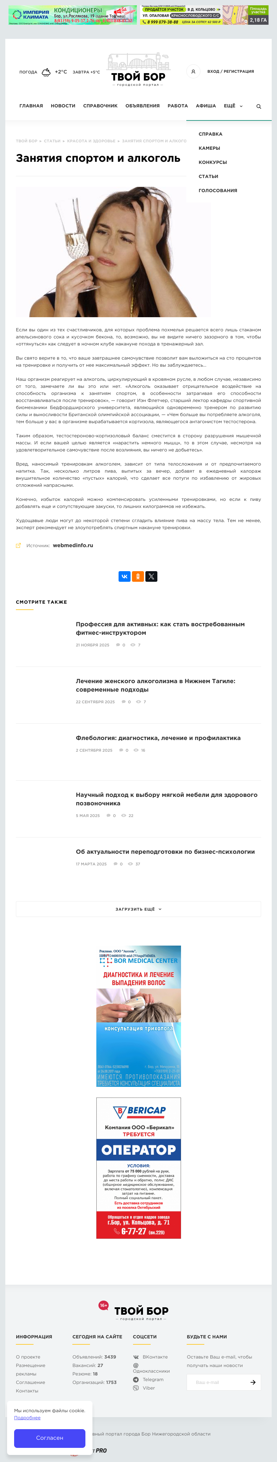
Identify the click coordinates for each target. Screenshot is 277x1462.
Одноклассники (151, 1372)
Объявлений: (94, 1358)
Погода (28, 72)
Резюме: (85, 1375)
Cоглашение (30, 1383)
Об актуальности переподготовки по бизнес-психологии (165, 852)
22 (131, 816)
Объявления (142, 106)
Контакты (27, 1391)
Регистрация (239, 71)
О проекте (28, 1358)
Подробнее (27, 1418)
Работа (178, 106)
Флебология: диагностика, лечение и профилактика (158, 738)
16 (143, 750)
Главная (31, 106)
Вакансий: (87, 1366)
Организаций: (94, 1383)
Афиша (206, 106)
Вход (213, 71)
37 (138, 864)
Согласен (49, 1438)
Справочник (100, 106)
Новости (63, 106)
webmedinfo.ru (73, 546)
